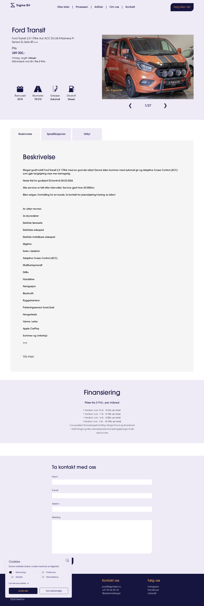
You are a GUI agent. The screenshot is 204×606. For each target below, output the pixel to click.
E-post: (55, 490)
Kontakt (130, 7)
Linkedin (152, 593)
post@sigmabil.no (111, 587)
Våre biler (63, 7)
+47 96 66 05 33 (110, 590)
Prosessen (82, 7)
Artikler (98, 7)
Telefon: (56, 504)
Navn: (55, 477)
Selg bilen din (182, 7)
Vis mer (28, 356)
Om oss (114, 7)
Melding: (56, 518)
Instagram (153, 587)
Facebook (153, 590)
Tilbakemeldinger (111, 593)
